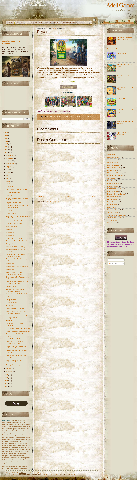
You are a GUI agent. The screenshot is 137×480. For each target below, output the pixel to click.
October (9, 161)
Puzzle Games (89, 116)
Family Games (112, 170)
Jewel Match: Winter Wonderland (17, 266)
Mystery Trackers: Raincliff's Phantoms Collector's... (15, 361)
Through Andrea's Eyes (13, 365)
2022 (6, 132)
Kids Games (111, 181)
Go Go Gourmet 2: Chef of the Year (17, 294)
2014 (6, 152)
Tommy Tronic (121, 53)
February (9, 368)
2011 (6, 381)
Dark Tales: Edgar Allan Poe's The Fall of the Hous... (17, 206)
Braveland (9, 186)
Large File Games (113, 183)
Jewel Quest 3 (10, 229)
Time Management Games (116, 215)
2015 (6, 150)
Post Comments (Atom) (53, 201)
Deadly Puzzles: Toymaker (14, 221)
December (10, 155)
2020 (6, 138)
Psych (8, 183)
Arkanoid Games (113, 162)
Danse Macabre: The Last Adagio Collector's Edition (17, 260)
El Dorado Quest (11, 305)
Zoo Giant (9, 195)
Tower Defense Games (115, 218)
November (10, 158)
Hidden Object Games (72, 116)
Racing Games (112, 204)
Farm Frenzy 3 (121, 98)
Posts (111, 260)
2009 (6, 386)
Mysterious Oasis (11, 226)
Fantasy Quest (11, 286)
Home (11, 23)
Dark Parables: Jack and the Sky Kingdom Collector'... (17, 338)
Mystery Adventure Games (116, 194)
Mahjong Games (113, 186)
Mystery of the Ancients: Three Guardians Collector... (16, 347)
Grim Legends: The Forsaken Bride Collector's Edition (17, 278)
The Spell (9, 320)
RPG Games (111, 207)
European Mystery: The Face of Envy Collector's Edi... (16, 317)
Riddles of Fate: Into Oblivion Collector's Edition (15, 255)
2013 (6, 375)
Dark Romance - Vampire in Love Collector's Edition (17, 282)
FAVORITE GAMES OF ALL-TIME (32, 23)
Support (54, 23)
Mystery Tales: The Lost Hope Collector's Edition (16, 312)
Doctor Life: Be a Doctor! (14, 238)
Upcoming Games (68, 23)
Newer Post (41, 197)
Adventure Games (54, 116)
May (8, 175)
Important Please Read (115, 175)
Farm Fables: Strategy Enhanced (17, 189)
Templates (65, 474)
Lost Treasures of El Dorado (15, 308)
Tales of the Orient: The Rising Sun (17, 241)
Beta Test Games (113, 165)
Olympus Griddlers (12, 244)
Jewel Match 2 (10, 264)
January (9, 371)
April (8, 178)
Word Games (111, 223)
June (8, 172)
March (8, 181)
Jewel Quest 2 (10, 232)
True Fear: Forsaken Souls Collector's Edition (15, 290)
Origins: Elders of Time (13, 203)
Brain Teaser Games (114, 168)
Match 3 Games (112, 191)
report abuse (116, 242)
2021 (6, 135)
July (7, 169)
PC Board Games (113, 196)
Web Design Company (25, 474)
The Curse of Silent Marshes (15, 334)
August (8, 167)
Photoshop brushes (37, 474)
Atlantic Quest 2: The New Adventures (14, 324)
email (20, 449)
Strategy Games (113, 212)
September (10, 164)
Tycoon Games (112, 220)
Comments (113, 263)
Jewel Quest (10, 235)
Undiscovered (10, 297)
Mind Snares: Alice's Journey (15, 247)
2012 (6, 378)
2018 (6, 141)
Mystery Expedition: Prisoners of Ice (18, 331)
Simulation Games (113, 210)
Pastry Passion (11, 300)
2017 (6, 144)
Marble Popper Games (115, 189)
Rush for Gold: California (14, 223)
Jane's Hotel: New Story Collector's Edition (124, 38)
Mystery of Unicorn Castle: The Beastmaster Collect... (16, 273)
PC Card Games (113, 199)
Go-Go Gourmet (11, 302)
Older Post (93, 197)
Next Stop (9, 210)
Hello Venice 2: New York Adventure (18, 328)
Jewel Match (10, 269)
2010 (6, 383)
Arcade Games (112, 160)
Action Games (112, 154)
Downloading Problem (114, 49)
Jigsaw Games (112, 178)
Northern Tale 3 (11, 213)
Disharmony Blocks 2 (13, 192)
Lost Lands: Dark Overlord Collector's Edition (14, 342)
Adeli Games (120, 5)
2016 (6, 147)
